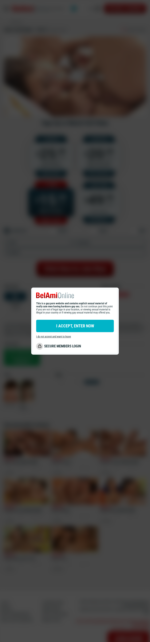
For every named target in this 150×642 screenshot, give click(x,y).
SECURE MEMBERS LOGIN (62, 346)
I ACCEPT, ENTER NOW (75, 326)
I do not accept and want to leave (53, 336)
